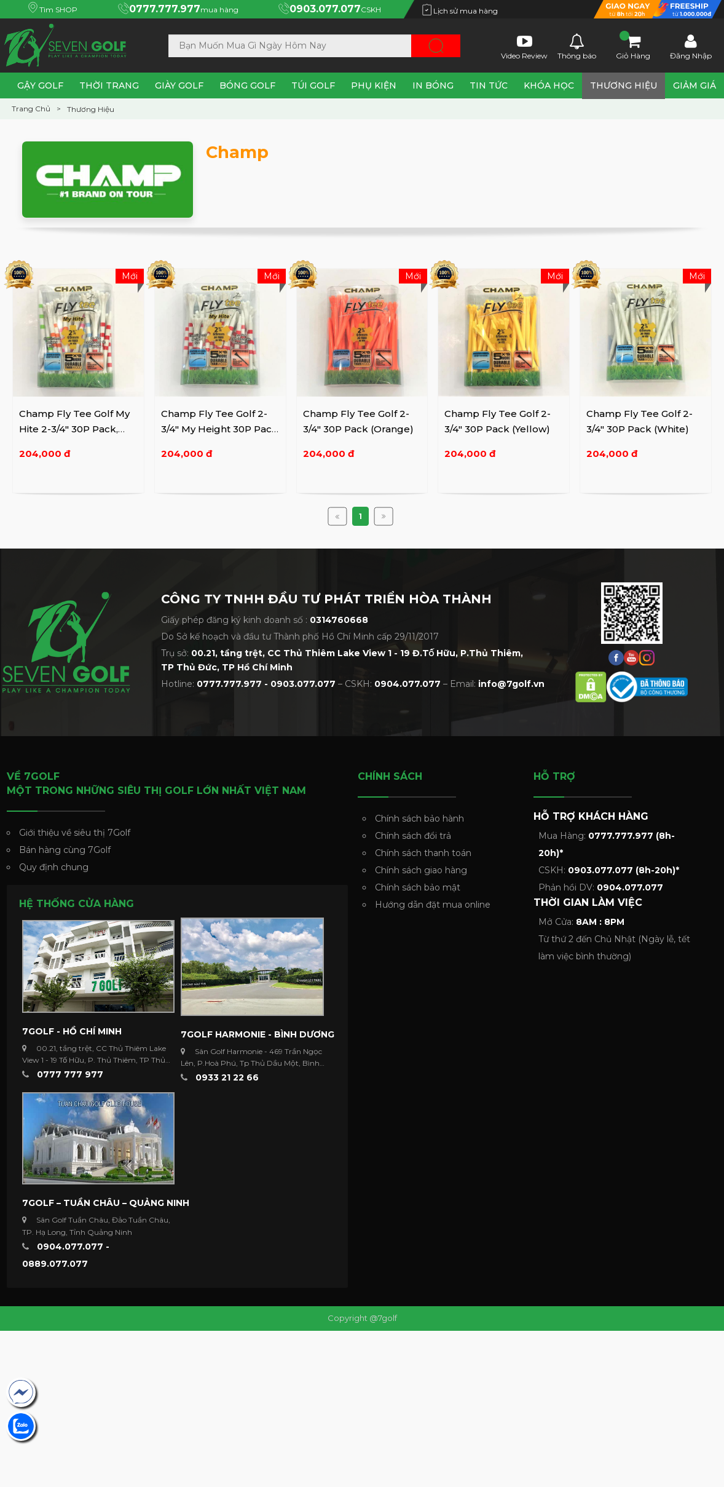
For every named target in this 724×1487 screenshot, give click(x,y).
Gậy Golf (40, 85)
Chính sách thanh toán (423, 852)
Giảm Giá (694, 85)
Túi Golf (313, 85)
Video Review (524, 46)
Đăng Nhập (691, 46)
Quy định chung (54, 867)
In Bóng (433, 85)
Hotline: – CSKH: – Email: (353, 683)
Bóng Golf (247, 85)
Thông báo (576, 46)
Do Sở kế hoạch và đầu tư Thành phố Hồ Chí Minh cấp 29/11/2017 (300, 636)
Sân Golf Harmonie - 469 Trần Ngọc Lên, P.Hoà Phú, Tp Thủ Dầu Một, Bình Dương (251, 1063)
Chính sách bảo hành (419, 818)
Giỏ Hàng (633, 46)
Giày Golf (179, 85)
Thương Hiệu (623, 85)
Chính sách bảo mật (417, 887)
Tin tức (489, 85)
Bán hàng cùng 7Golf (65, 849)
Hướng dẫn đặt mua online (432, 904)
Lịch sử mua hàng (460, 10)
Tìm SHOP (52, 9)
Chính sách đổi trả (413, 835)
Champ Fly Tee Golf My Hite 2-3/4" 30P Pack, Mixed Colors (74, 429)
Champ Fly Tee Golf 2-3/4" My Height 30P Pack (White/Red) (219, 429)
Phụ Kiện (373, 85)
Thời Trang (109, 85)
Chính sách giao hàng (421, 870)
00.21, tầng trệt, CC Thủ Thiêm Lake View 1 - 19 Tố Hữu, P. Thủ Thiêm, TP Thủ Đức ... (94, 1060)
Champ (237, 152)
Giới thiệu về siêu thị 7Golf (74, 832)
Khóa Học (549, 85)
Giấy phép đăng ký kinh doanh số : (264, 619)
